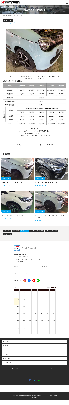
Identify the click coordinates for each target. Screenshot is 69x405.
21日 (42, 313)
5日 (30, 299)
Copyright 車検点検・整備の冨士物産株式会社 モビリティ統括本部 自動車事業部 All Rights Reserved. (34, 395)
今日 (48, 287)
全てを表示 (7, 230)
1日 (48, 292)
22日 (48, 313)
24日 (18, 320)
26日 (30, 320)
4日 (24, 299)
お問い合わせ (8, 362)
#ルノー (5, 23)
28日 (24, 292)
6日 (36, 299)
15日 (48, 306)
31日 (42, 292)
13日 (36, 306)
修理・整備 (15, 230)
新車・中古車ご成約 (51, 230)
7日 (42, 299)
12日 (30, 306)
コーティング (7, 234)
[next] (54, 287)
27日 (18, 292)
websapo (34, 397)
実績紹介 (7, 354)
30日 (36, 292)
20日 (36, 313)
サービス (36, 350)
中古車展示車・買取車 (36, 230)
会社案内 (7, 358)
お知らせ (7, 345)
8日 (48, 299)
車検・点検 (8, 20)
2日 (54, 292)
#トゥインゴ (11, 23)
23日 (54, 313)
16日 (54, 306)
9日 (54, 299)
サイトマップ (51, 368)
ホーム (7, 341)
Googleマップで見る (20, 261)
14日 (42, 306)
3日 (18, 299)
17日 (18, 313)
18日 (24, 313)
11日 (24, 306)
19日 (30, 313)
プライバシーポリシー (18, 368)
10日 (18, 306)
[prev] (52, 287)
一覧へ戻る (34, 144)
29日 (30, 292)
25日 (24, 320)
